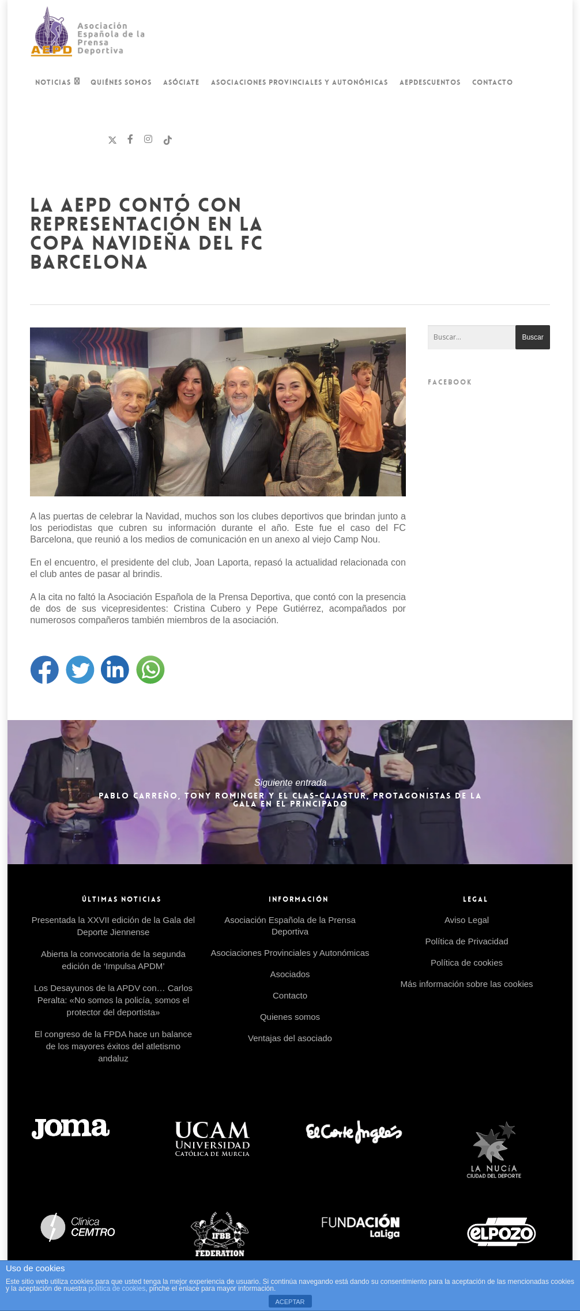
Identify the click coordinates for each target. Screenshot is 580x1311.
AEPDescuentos (430, 82)
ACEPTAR (289, 1301)
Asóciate (181, 82)
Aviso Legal (467, 920)
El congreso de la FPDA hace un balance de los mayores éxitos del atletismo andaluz (114, 1046)
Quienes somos (290, 1017)
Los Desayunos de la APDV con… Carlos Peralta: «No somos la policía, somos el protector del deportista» (113, 1000)
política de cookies (116, 1288)
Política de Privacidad (466, 941)
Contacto (492, 82)
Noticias (57, 83)
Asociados (290, 974)
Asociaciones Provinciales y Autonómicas (299, 82)
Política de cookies (467, 962)
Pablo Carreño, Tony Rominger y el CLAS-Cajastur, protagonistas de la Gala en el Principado (290, 792)
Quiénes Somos (121, 82)
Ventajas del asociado (290, 1038)
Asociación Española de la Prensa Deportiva (290, 925)
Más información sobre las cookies (466, 984)
